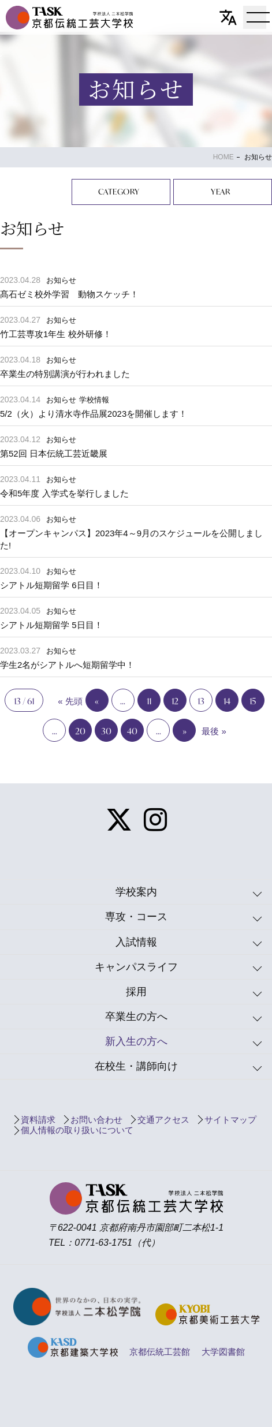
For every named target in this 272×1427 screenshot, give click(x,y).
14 (226, 701)
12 (175, 701)
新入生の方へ (136, 1041)
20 (80, 731)
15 (252, 701)
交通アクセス (163, 1120)
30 (106, 731)
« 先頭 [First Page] (70, 701)
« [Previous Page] (97, 701)
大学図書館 (223, 1352)
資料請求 (38, 1120)
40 (132, 731)
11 (149, 701)
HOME (223, 157)
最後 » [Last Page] (214, 731)
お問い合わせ (96, 1120)
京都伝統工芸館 (159, 1352)
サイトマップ (230, 1120)
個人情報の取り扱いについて (77, 1130)
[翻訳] (228, 17)
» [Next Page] (184, 731)
